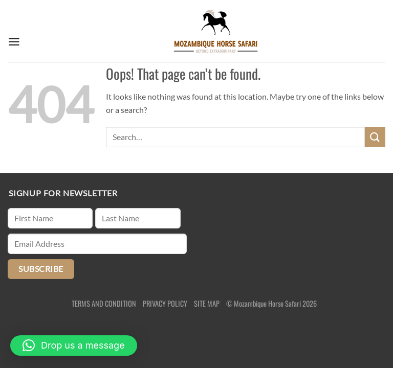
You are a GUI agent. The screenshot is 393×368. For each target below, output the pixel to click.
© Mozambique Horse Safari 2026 (271, 303)
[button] (73, 345)
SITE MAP (207, 303)
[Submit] (375, 137)
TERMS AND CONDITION (104, 303)
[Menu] (14, 31)
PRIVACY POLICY (165, 303)
